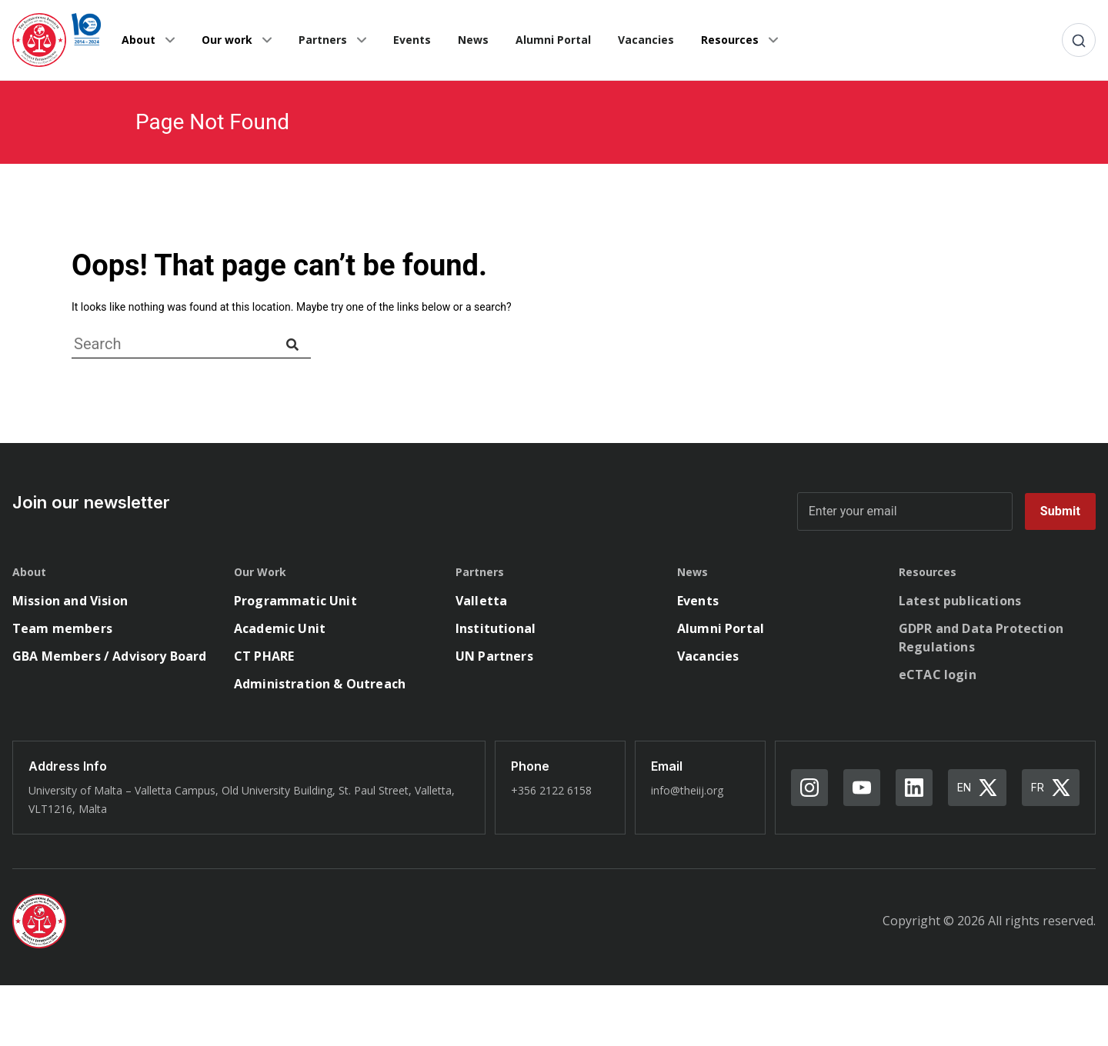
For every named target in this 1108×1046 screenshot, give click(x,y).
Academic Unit (279, 628)
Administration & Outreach (319, 683)
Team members (62, 628)
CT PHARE (264, 656)
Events (412, 39)
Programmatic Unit (295, 600)
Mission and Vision (70, 600)
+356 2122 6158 (551, 790)
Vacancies (646, 39)
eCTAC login (937, 674)
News (473, 39)
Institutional (496, 628)
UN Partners (494, 656)
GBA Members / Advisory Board (109, 656)
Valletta (481, 600)
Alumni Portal (553, 39)
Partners (323, 39)
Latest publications (960, 600)
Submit (1060, 511)
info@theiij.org (687, 790)
